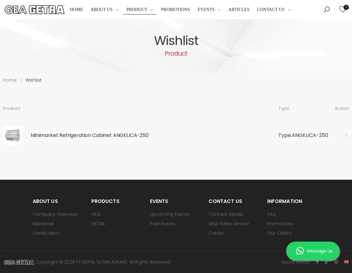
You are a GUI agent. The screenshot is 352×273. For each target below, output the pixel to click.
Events (206, 9)
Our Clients (279, 233)
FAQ (271, 214)
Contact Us (271, 9)
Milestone (43, 224)
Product (136, 9)
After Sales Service (229, 224)
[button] (326, 9)
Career (216, 233)
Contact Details (226, 214)
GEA (95, 214)
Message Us (314, 251)
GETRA (98, 224)
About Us (102, 9)
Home (76, 9)
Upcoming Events (169, 214)
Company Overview (55, 214)
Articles (238, 9)
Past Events (162, 224)
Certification (46, 233)
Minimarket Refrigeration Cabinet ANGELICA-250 (90, 135)
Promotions (175, 9)
